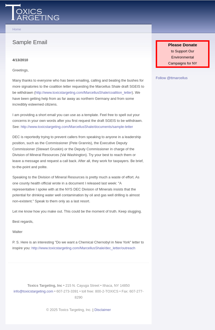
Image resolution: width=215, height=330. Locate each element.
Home (16, 29)
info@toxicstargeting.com (33, 291)
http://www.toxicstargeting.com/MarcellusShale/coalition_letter (83, 92)
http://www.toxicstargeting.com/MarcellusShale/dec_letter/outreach (83, 248)
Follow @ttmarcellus (171, 78)
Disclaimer (103, 310)
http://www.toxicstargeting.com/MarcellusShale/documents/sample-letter (77, 127)
